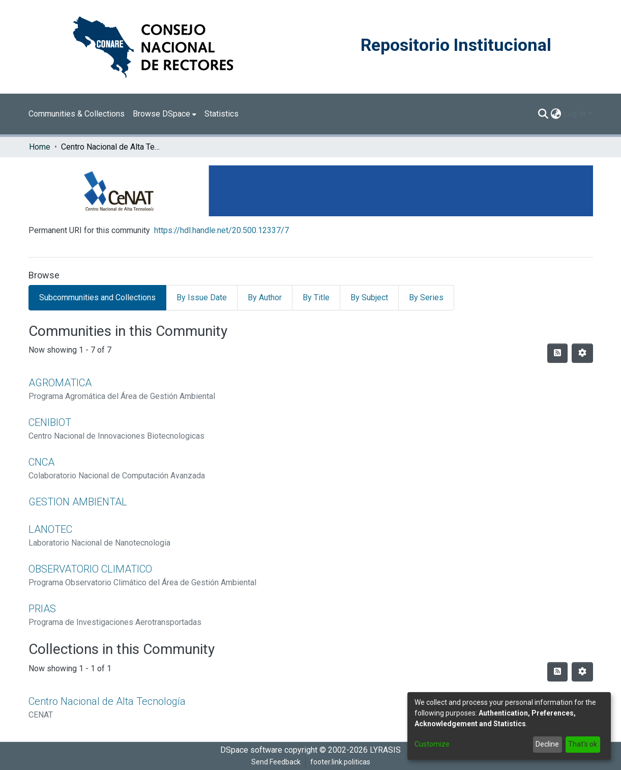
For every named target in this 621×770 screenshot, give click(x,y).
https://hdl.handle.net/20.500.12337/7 (221, 230)
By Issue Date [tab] (201, 297)
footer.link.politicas (340, 762)
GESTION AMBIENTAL (77, 502)
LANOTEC (50, 529)
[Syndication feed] (557, 353)
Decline (547, 744)
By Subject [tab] (369, 297)
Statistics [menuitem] (221, 114)
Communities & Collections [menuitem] (76, 114)
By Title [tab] (316, 297)
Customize (432, 744)
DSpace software (251, 750)
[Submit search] (543, 114)
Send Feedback (276, 762)
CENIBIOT (49, 422)
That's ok (582, 744)
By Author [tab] (265, 297)
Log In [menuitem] (574, 114)
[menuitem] (164, 114)
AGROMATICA (60, 383)
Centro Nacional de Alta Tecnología (107, 701)
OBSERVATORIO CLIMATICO (90, 569)
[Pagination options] (582, 353)
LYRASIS (385, 750)
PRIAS (42, 609)
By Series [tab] (426, 297)
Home (39, 147)
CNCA (41, 462)
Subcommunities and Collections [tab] (97, 297)
